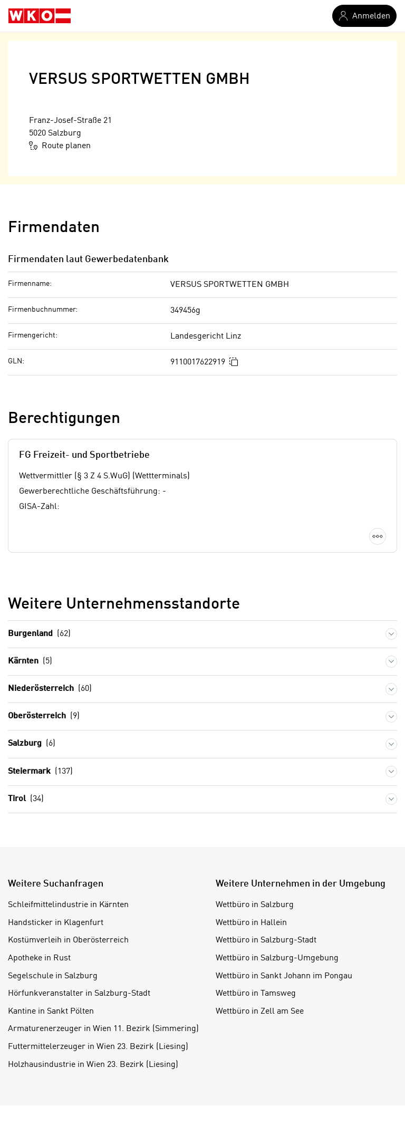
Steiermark (40, 772)
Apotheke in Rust (39, 958)
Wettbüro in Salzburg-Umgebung (277, 958)
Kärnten (30, 662)
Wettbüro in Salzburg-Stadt (266, 940)
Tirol (26, 799)
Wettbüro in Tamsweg (256, 993)
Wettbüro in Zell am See (260, 1011)
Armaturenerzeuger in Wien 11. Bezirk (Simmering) (103, 1029)
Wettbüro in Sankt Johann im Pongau (284, 976)
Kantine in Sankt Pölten (51, 1011)
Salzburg (31, 744)
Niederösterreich (50, 689)
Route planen (60, 145)
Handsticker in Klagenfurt (55, 923)
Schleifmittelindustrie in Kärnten (68, 905)
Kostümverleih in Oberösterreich (68, 940)
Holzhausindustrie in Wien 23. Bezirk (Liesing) (93, 1065)
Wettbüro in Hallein (251, 923)
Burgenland (39, 634)
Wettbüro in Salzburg (255, 905)
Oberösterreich (44, 716)
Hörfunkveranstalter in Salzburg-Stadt (79, 993)
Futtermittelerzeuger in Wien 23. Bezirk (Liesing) (98, 1047)
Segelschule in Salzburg (53, 976)
